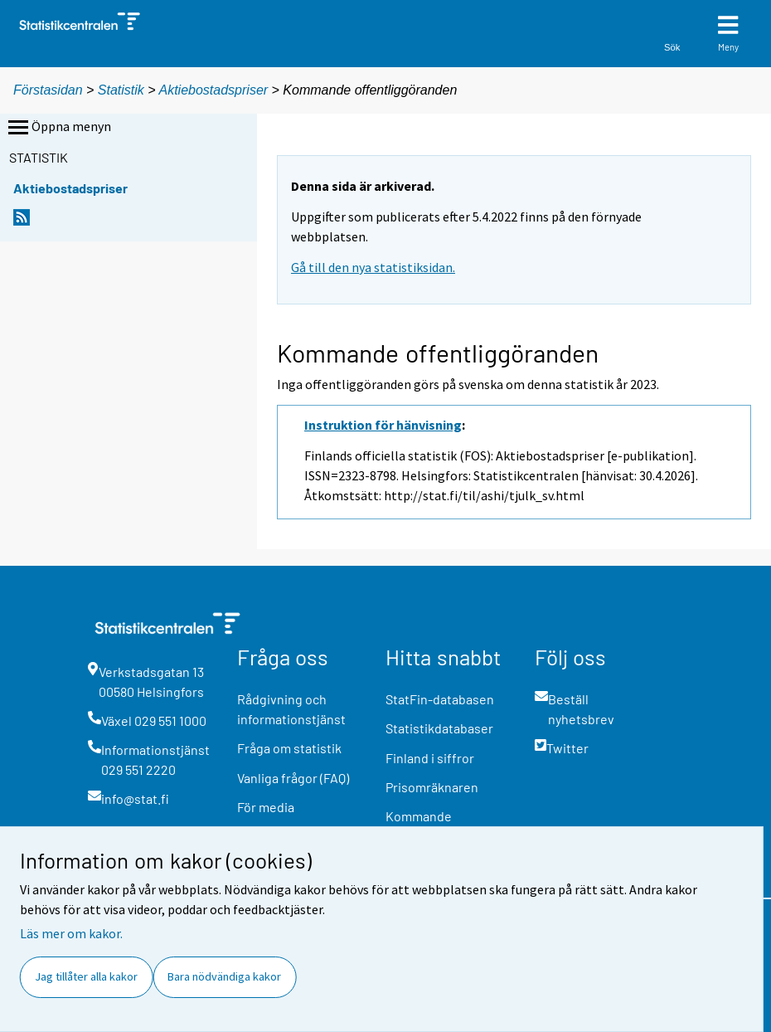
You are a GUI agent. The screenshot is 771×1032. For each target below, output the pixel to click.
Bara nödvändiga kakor (224, 976)
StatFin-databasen (440, 699)
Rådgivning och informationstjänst (291, 709)
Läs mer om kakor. (71, 933)
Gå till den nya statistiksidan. (373, 267)
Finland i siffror (430, 758)
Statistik (121, 90)
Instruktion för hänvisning (383, 424)
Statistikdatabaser (439, 728)
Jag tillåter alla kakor (86, 976)
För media (265, 807)
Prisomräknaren (432, 787)
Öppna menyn (58, 127)
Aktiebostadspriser (214, 90)
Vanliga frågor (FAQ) (293, 778)
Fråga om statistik (289, 748)
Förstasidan (48, 90)
